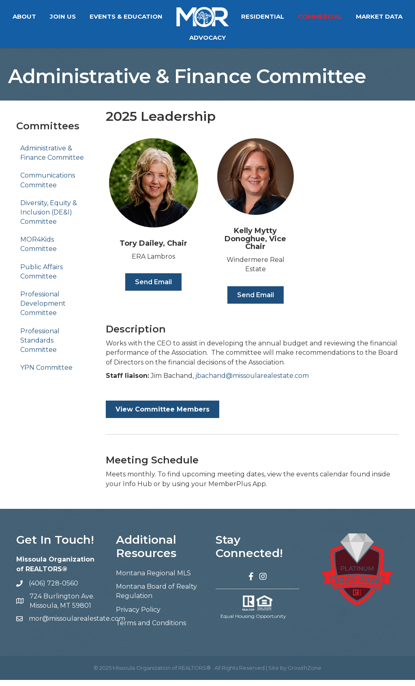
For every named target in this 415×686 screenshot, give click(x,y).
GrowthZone (304, 674)
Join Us (93, 16)
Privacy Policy (138, 616)
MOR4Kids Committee (38, 250)
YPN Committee (46, 373)
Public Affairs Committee (41, 277)
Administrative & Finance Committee (52, 158)
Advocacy (238, 37)
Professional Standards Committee (40, 346)
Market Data (182, 37)
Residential (293, 16)
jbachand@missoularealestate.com (252, 382)
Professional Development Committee (43, 309)
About (54, 16)
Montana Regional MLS (153, 579)
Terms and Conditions (151, 629)
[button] (153, 288)
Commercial (350, 16)
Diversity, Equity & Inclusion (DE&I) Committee (48, 218)
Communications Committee (47, 186)
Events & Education (156, 16)
